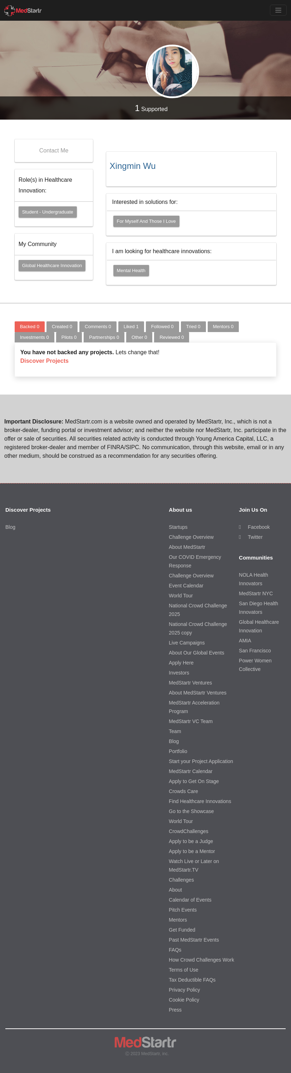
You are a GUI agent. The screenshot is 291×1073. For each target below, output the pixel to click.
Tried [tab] (193, 326)
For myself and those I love (146, 221)
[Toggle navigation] (278, 10)
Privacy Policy (184, 990)
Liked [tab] (131, 326)
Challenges (181, 880)
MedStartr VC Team (191, 721)
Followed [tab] (162, 326)
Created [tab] (62, 326)
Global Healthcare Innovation (52, 265)
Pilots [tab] (69, 337)
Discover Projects (44, 361)
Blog (10, 527)
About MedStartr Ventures (197, 693)
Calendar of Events (190, 900)
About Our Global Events (196, 653)
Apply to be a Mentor (192, 851)
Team (175, 731)
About (175, 890)
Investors (179, 673)
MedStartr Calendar (190, 771)
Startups (178, 527)
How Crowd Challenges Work (201, 960)
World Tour (181, 595)
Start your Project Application (201, 761)
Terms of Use (183, 970)
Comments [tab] (98, 326)
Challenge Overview (191, 537)
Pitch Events (183, 910)
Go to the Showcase (191, 811)
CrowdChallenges (188, 831)
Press (175, 1010)
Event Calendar (186, 585)
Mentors (178, 920)
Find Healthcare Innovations (200, 801)
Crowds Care (183, 791)
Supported (151, 108)
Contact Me (54, 150)
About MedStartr (187, 547)
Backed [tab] (29, 326)
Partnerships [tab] (104, 337)
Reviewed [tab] (171, 337)
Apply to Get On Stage (194, 781)
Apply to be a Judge (191, 841)
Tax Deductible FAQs (192, 980)
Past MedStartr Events (194, 940)
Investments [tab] (34, 337)
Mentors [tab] (223, 326)
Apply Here (181, 663)
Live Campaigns (186, 643)
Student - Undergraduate (47, 212)
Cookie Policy (184, 1000)
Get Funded (182, 930)
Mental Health (131, 270)
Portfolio (178, 751)
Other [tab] (139, 337)
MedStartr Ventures (190, 683)
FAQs (175, 950)
